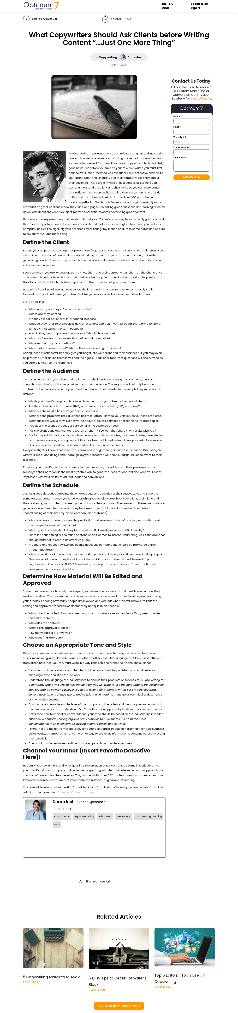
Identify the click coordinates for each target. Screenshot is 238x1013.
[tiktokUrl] (122, 842)
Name (177, 117)
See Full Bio (61, 809)
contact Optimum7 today (77, 792)
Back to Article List (44, 19)
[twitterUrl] (66, 842)
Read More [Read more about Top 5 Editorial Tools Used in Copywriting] (163, 987)
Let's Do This (191, 177)
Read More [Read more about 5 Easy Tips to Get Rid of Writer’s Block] (97, 990)
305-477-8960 (168, 6)
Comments (180, 158)
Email (177, 127)
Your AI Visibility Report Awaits (119, 1006)
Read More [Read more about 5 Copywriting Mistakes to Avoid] (31, 982)
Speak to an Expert (199, 6)
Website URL (180, 137)
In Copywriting (106, 57)
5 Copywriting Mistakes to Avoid (52, 977)
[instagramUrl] (94, 842)
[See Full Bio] (70, 809)
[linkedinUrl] (149, 842)
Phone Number (182, 147)
